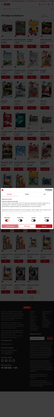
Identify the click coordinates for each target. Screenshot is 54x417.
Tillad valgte (27, 226)
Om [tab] (44, 194)
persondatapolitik (9, 213)
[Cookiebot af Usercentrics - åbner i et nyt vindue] (46, 190)
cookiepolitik (19, 213)
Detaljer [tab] (27, 194)
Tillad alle (44, 226)
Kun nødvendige (10, 226)
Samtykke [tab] (9, 194)
